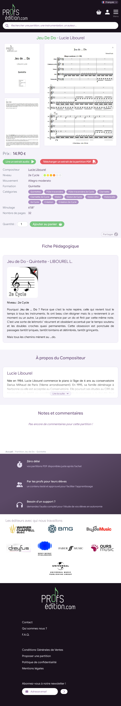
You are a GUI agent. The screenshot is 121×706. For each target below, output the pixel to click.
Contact (27, 622)
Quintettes (35, 191)
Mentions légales (33, 668)
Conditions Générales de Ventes (42, 650)
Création (48, 202)
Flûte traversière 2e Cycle (81, 191)
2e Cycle (34, 202)
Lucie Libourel (37, 169)
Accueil (9, 451)
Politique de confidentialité (39, 662)
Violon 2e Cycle (74, 197)
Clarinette (104, 191)
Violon (58, 197)
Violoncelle (109, 197)
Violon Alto (93, 197)
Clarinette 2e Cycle (39, 197)
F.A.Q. (25, 634)
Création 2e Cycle (67, 202)
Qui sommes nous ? (34, 628)
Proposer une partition (36, 656)
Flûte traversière (54, 191)
